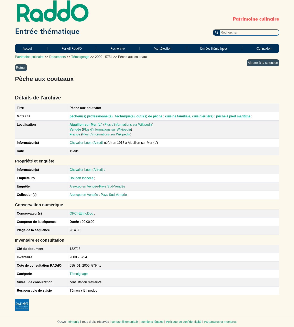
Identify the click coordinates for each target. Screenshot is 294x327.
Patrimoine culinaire (29, 57)
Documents (57, 57)
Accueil (28, 48)
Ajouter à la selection (263, 62)
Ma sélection (162, 48)
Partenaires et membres (220, 321)
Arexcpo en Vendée (84, 194)
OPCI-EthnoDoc (81, 213)
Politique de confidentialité (183, 321)
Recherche (118, 48)
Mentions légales (152, 321)
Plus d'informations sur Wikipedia (128, 124)
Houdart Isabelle (82, 178)
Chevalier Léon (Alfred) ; (87, 169)
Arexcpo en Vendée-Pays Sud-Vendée (97, 186)
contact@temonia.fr (124, 321)
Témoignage (79, 274)
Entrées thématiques (213, 48)
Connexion (264, 48)
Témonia (73, 321)
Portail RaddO (72, 48)
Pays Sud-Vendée (114, 194)
